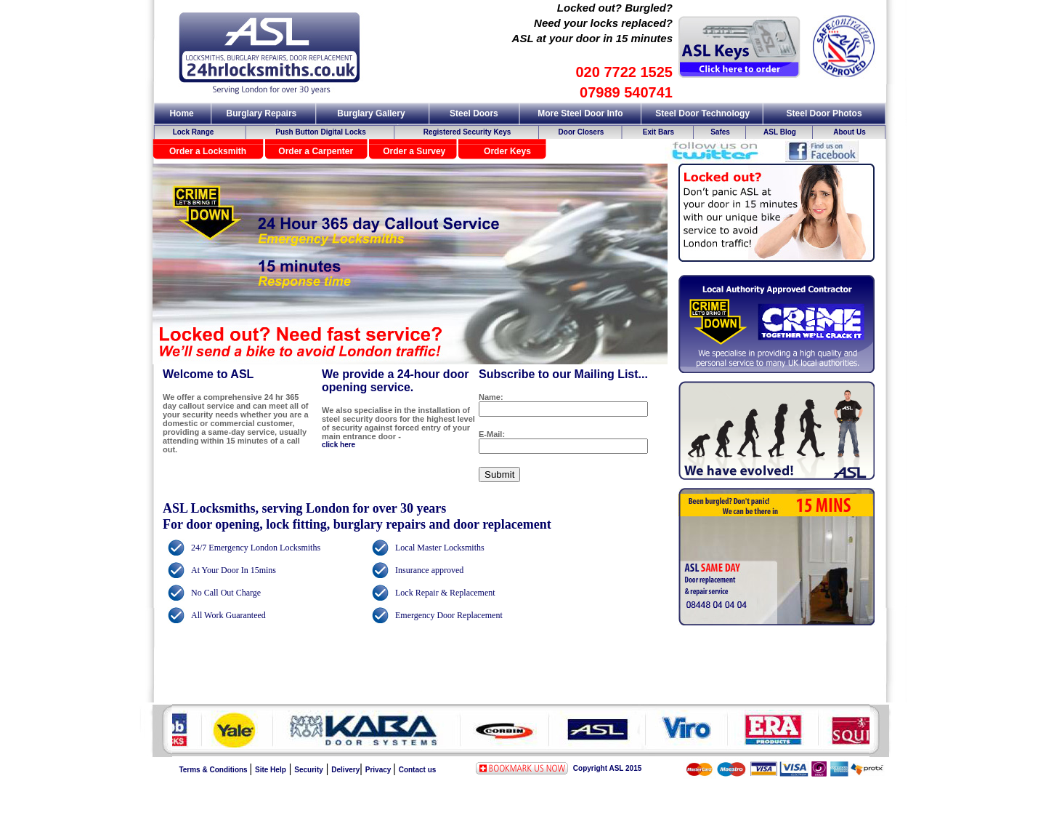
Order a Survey (414, 151)
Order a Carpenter (315, 151)
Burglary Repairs (262, 113)
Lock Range (193, 132)
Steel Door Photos (824, 113)
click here (338, 445)
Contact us (418, 770)
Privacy (379, 770)
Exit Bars (658, 132)
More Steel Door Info (580, 113)
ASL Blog (779, 132)
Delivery (345, 770)
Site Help (270, 770)
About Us (849, 132)
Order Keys (507, 151)
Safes (720, 132)
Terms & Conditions (214, 770)
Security (308, 770)
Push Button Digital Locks (320, 132)
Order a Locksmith (207, 151)
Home (181, 113)
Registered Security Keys (467, 132)
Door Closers (581, 132)
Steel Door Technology (702, 113)
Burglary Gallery (371, 113)
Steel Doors (474, 113)
